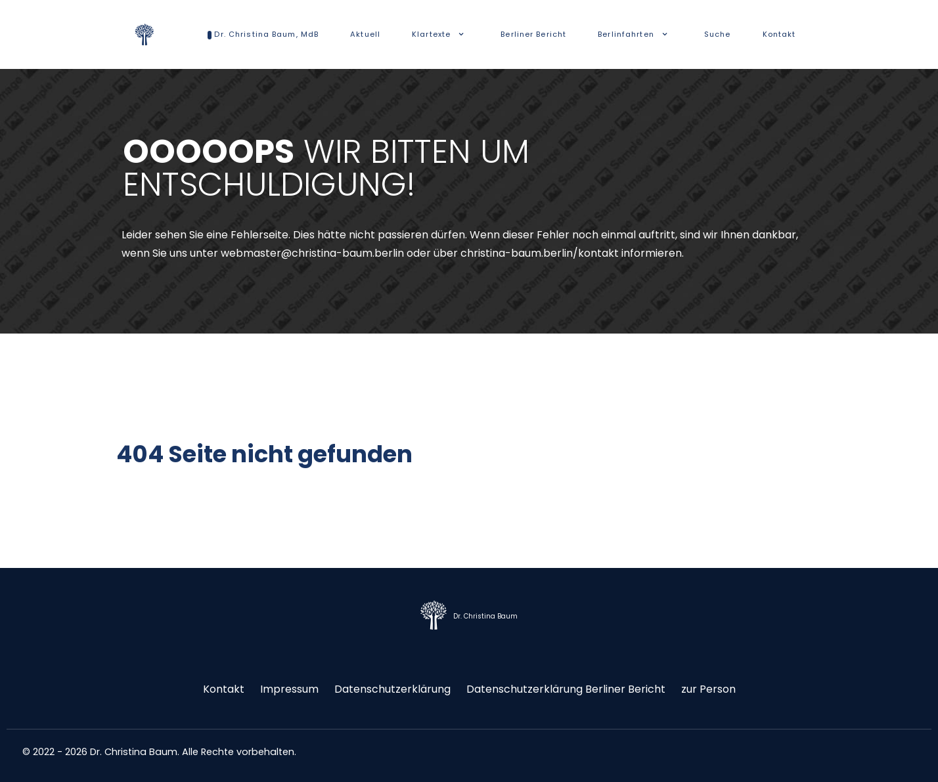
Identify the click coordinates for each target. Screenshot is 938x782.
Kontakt (223, 689)
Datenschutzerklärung (392, 689)
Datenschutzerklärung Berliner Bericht (565, 689)
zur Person (708, 689)
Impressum (289, 689)
